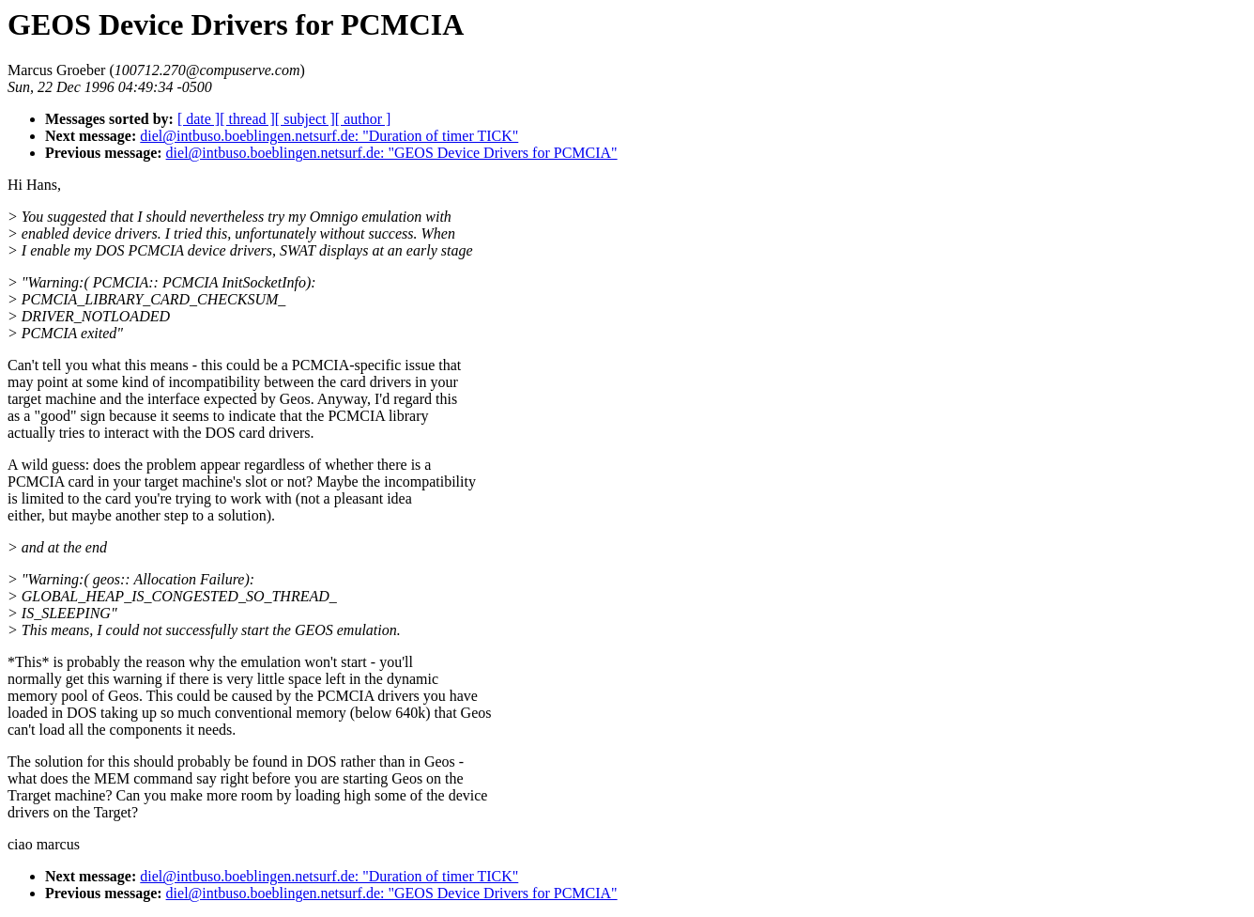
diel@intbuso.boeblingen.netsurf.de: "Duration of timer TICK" (329, 136)
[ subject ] (305, 119)
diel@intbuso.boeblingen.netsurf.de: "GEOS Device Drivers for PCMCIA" (392, 153)
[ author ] (363, 119)
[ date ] (198, 119)
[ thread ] (247, 119)
